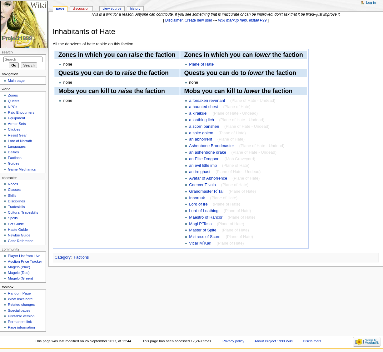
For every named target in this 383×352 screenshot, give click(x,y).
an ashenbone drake (207, 152)
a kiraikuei (198, 113)
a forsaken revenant (207, 100)
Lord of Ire (198, 204)
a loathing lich (201, 119)
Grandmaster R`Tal (206, 191)
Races (13, 184)
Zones (13, 95)
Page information (21, 327)
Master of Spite (202, 230)
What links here (20, 299)
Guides (13, 163)
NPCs (12, 107)
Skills (12, 195)
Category (63, 257)
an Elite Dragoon (204, 158)
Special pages (19, 310)
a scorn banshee (204, 126)
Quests (13, 101)
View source (111, 8)
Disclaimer (174, 20)
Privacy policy (233, 341)
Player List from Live (24, 256)
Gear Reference (20, 241)
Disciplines (16, 201)
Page (60, 8)
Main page (16, 80)
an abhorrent (200, 139)
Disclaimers (312, 341)
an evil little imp (203, 165)
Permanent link (20, 322)
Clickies (14, 129)
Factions (81, 257)
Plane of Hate (201, 64)
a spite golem (201, 133)
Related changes (21, 304)
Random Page (19, 293)
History (135, 8)
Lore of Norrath (20, 141)
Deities (13, 152)
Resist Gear (17, 135)
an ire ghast (199, 171)
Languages (17, 146)
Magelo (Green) (20, 278)
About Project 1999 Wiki (274, 341)
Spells (12, 218)
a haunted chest (203, 106)
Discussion (81, 8)
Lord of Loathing (203, 210)
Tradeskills (16, 207)
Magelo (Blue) (19, 267)
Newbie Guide (19, 235)
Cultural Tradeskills (23, 212)
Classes (14, 189)
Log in (371, 2)
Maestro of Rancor (205, 217)
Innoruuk (197, 198)
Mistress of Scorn (204, 236)
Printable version (21, 316)
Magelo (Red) (18, 273)
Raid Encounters (21, 112)
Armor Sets (17, 124)
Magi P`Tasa (200, 223)
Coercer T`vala (202, 184)
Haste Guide (18, 229)
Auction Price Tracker (25, 261)
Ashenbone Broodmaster (211, 145)
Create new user (198, 20)
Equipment (16, 118)
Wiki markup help (232, 20)
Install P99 (257, 20)
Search (7, 52)
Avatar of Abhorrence (208, 178)
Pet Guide (16, 224)
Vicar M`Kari (200, 243)
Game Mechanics (22, 169)
